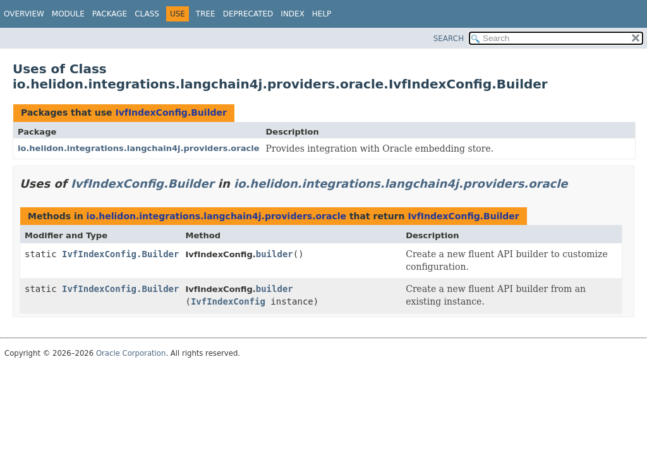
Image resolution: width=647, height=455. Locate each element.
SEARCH (448, 38)
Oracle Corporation (131, 353)
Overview (24, 13)
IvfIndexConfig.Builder (170, 112)
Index (293, 13)
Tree (205, 13)
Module (68, 13)
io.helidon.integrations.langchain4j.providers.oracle (139, 148)
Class (147, 13)
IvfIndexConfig (228, 301)
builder (274, 254)
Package (109, 13)
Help (322, 13)
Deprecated (248, 13)
